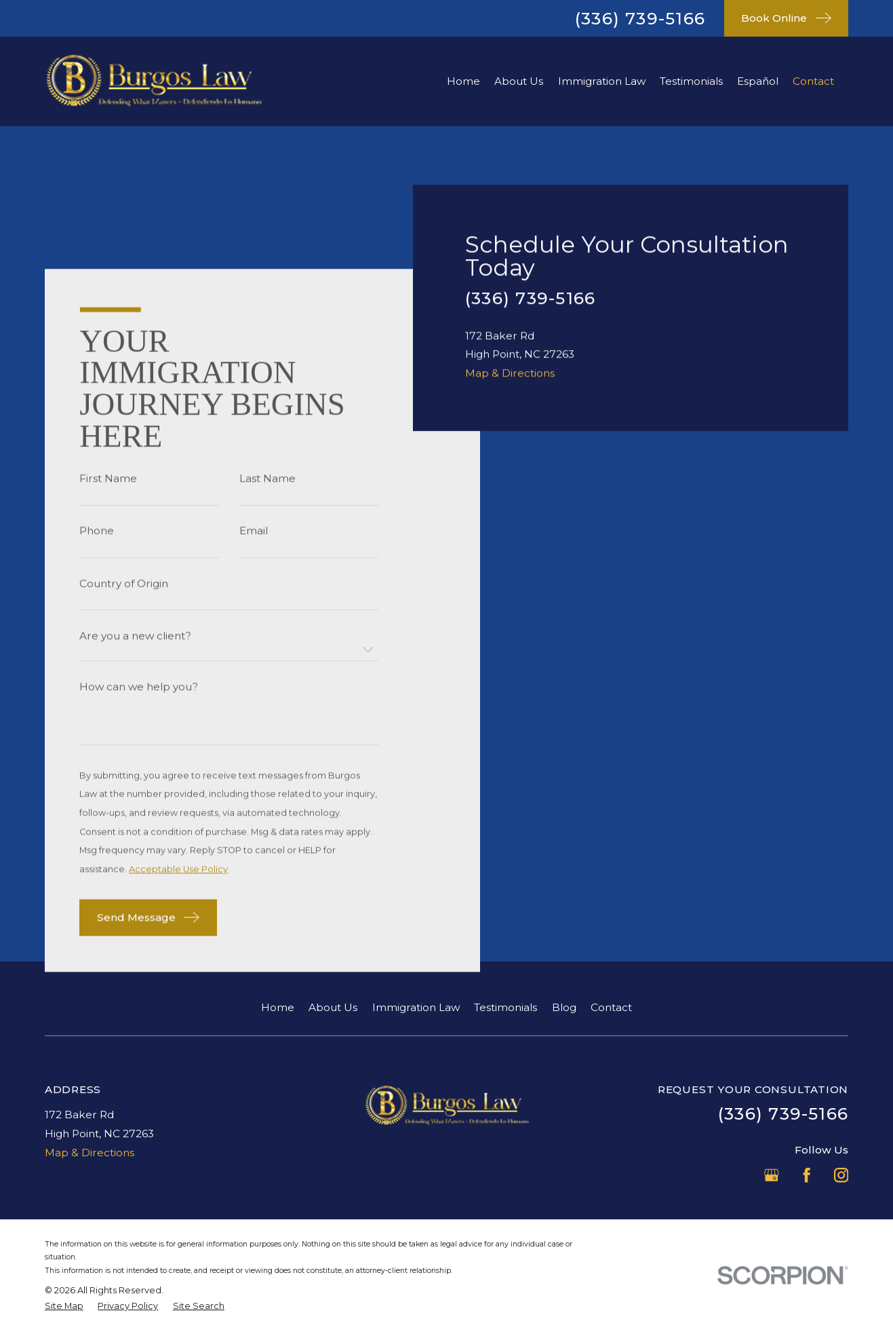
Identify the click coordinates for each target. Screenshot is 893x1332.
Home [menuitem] (463, 81)
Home (277, 1007)
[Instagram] (841, 1175)
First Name (108, 479)
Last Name (267, 479)
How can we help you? (138, 687)
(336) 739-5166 (640, 18)
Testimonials (505, 1007)
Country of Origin (123, 583)
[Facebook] (806, 1175)
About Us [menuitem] (518, 81)
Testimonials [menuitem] (691, 81)
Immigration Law (416, 1007)
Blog (564, 1007)
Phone (96, 531)
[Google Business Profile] (771, 1175)
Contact (611, 1007)
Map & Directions (510, 808)
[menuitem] (64, 1306)
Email (253, 531)
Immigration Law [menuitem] (602, 81)
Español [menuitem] (757, 81)
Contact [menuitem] (813, 81)
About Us (333, 1007)
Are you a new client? (135, 635)
